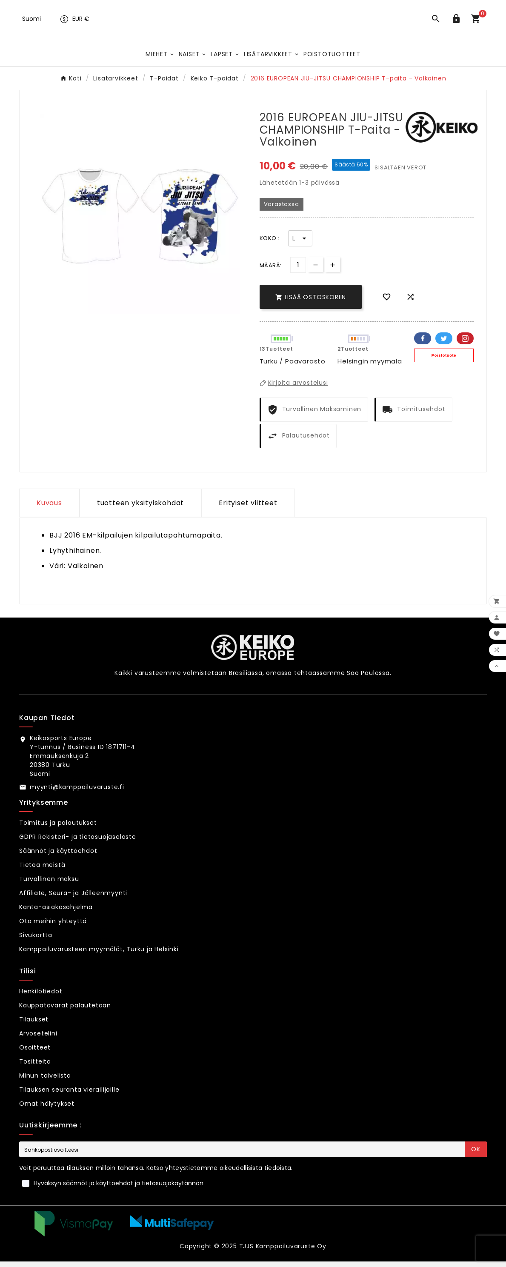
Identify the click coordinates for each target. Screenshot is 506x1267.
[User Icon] (458, 23)
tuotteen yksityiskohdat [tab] (140, 508)
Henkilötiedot (40, 996)
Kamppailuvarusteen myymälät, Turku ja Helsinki (99, 954)
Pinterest (465, 344)
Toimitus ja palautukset (58, 828)
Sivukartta (35, 940)
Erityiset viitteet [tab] (248, 508)
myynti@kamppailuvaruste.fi (77, 792)
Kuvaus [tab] (49, 508)
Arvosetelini (38, 1039)
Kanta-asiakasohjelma (56, 912)
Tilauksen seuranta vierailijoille (69, 1095)
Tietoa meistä (42, 870)
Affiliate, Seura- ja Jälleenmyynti (73, 898)
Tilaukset (34, 1025)
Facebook (422, 344)
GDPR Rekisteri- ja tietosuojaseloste (77, 842)
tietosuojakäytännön (172, 1188)
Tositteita (35, 1067)
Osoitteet (35, 1053)
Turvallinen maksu (49, 884)
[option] (139, 219)
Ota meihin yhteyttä (53, 926)
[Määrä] (298, 270)
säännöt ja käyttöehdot (98, 1188)
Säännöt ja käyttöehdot (58, 856)
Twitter (443, 344)
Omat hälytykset (46, 1109)
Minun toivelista (45, 1081)
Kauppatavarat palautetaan (65, 1011)
